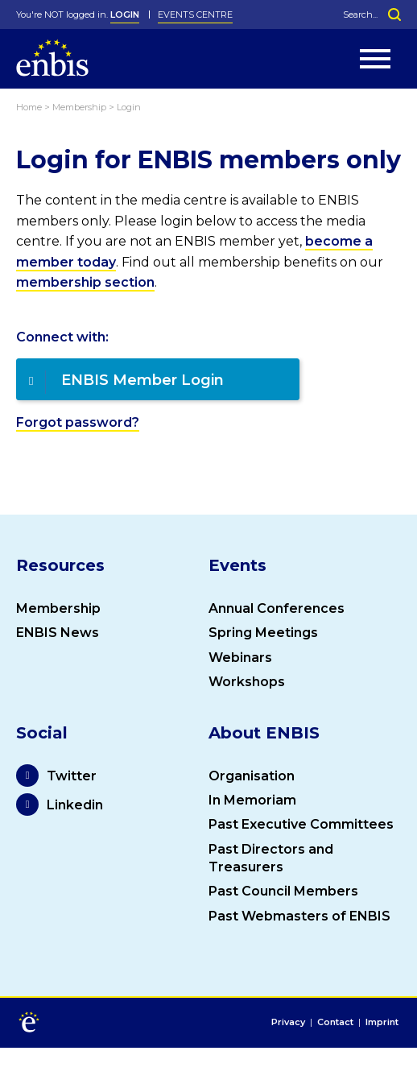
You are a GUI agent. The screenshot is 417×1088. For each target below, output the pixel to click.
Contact (335, 1023)
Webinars (240, 657)
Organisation (251, 776)
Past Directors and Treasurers (270, 858)
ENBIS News (57, 632)
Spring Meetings (263, 632)
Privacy (288, 1023)
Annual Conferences (276, 608)
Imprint (381, 1023)
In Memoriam (252, 800)
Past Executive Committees (301, 824)
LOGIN (124, 14)
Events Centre (195, 14)
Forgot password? (77, 422)
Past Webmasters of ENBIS (299, 916)
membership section (85, 282)
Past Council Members (283, 891)
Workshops (246, 681)
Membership (58, 608)
